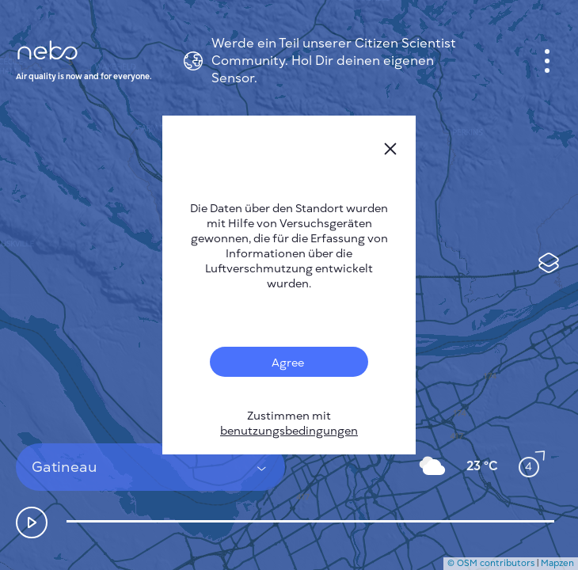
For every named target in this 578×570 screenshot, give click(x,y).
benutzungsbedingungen (289, 431)
